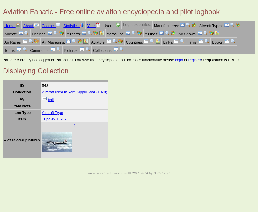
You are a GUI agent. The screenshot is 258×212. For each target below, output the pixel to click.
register (194, 60)
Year (93, 26)
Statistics (73, 26)
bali (51, 99)
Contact (51, 26)
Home (12, 26)
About (31, 26)
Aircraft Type (52, 112)
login (179, 60)
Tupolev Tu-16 (54, 119)
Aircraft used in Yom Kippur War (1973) (74, 92)
